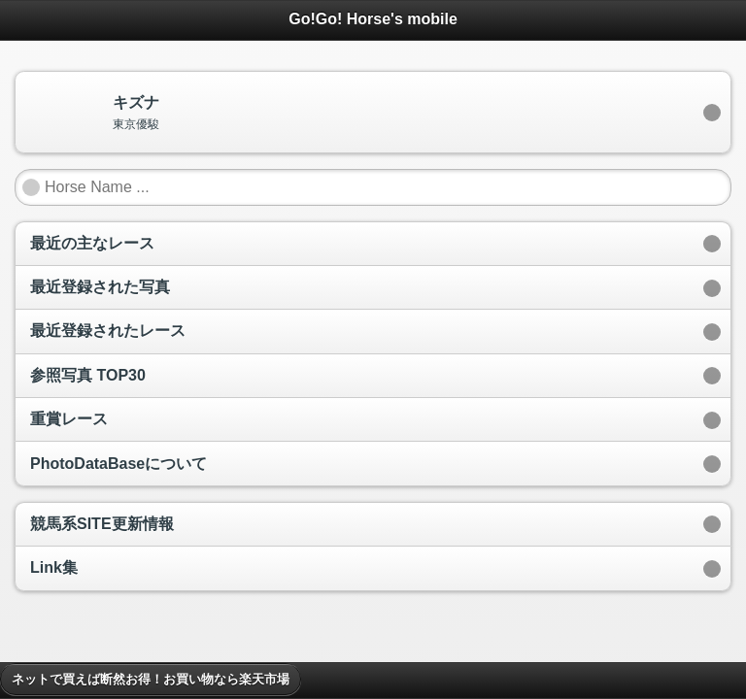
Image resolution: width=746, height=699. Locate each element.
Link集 (54, 567)
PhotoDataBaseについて (118, 463)
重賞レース (69, 419)
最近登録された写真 (100, 287)
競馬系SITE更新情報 (102, 524)
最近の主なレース (92, 243)
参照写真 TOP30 (88, 375)
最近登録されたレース (108, 330)
